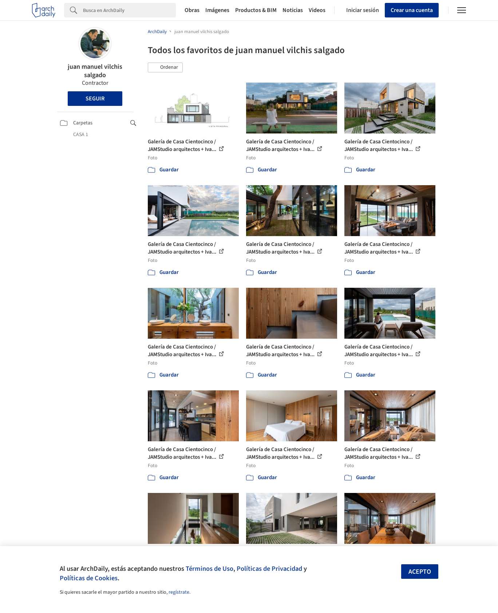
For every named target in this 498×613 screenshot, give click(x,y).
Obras (192, 10)
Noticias (292, 10)
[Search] (129, 10)
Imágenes (217, 10)
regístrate (179, 592)
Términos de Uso (209, 568)
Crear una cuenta (412, 10)
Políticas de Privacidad (269, 568)
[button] (165, 68)
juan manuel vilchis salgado (95, 71)
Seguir (95, 99)
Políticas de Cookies (89, 578)
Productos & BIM (256, 10)
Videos (317, 10)
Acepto (419, 571)
